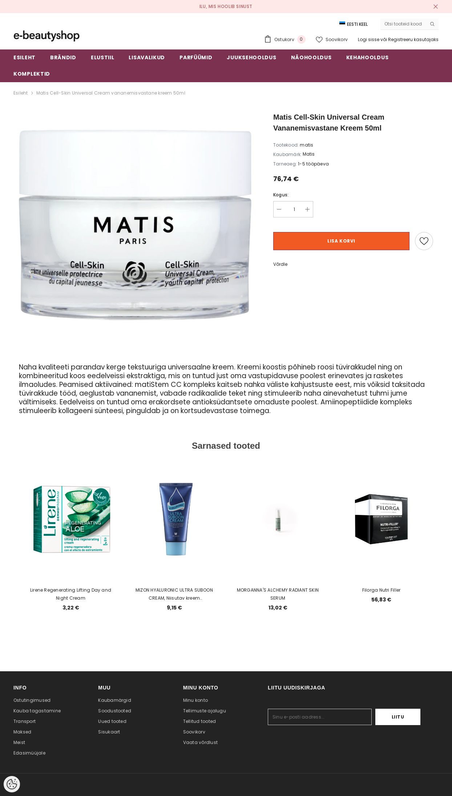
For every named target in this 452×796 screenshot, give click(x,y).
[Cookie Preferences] (12, 784)
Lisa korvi (341, 241)
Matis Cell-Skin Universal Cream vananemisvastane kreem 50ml (110, 93)
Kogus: (280, 195)
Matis (309, 154)
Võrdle (280, 264)
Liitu (398, 717)
